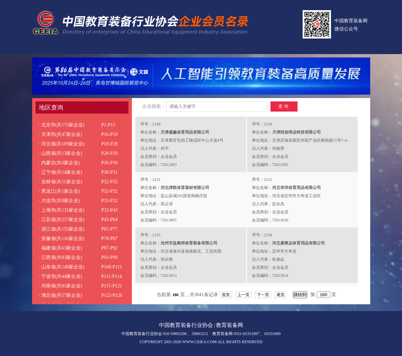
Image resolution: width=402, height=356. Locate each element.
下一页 (263, 294)
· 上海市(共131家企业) (62, 210)
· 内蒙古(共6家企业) (59, 162)
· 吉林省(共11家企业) (60, 181)
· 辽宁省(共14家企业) (60, 172)
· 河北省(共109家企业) (62, 143)
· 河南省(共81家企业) (60, 285)
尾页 (281, 294)
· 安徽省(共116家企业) (62, 238)
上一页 (243, 294)
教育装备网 (229, 325)
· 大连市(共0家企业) (59, 200)
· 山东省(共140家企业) (62, 266)
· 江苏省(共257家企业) (62, 219)
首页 (226, 294)
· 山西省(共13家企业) (60, 153)
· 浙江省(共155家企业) (62, 229)
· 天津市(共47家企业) (60, 134)
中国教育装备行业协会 (186, 325)
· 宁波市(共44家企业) (60, 276)
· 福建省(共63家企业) (60, 248)
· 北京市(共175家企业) (62, 124)
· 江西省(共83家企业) (60, 257)
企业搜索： (154, 106)
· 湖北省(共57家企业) (60, 295)
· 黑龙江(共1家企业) (59, 191)
